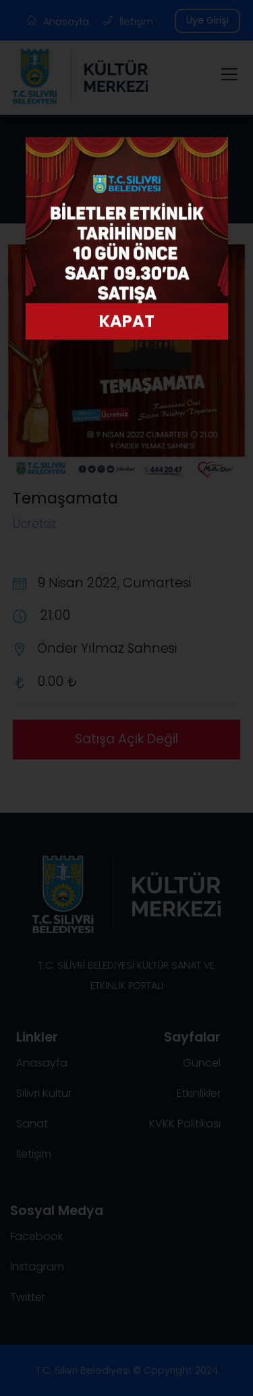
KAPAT (126, 324)
